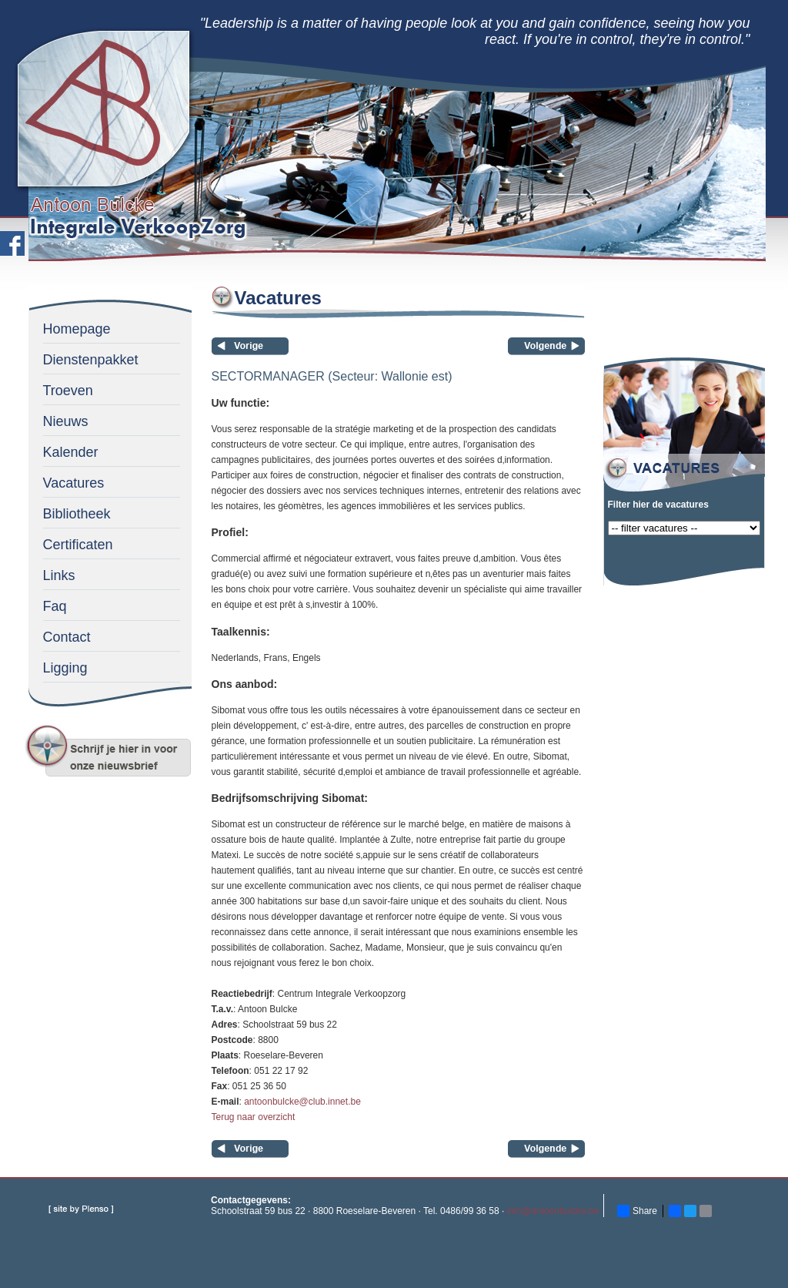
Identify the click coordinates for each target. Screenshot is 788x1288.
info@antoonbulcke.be (553, 1211)
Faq (55, 606)
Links (59, 575)
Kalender (70, 452)
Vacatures (74, 483)
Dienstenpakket (91, 359)
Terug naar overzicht (254, 1117)
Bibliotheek (77, 514)
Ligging (65, 668)
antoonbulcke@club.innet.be (302, 1101)
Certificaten (78, 544)
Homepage (77, 329)
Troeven (68, 390)
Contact (67, 637)
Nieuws (65, 421)
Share (637, 1211)
